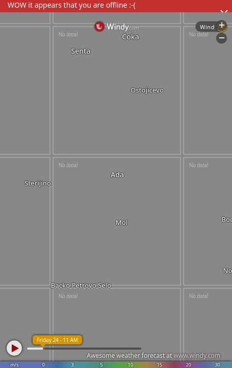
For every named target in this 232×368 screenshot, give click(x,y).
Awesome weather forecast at (153, 355)
